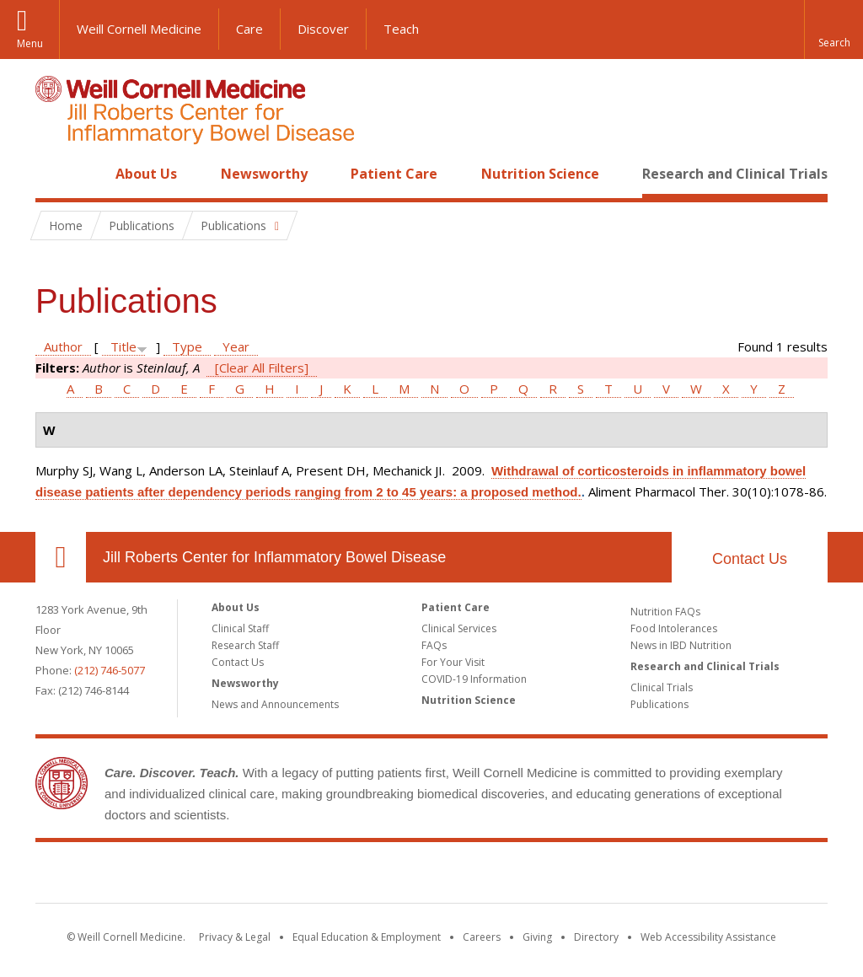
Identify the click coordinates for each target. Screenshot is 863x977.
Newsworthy (264, 173)
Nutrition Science (540, 173)
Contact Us (749, 558)
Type (187, 346)
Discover (323, 28)
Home (54, 174)
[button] (833, 29)
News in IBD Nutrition (681, 645)
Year (235, 346)
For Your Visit (453, 662)
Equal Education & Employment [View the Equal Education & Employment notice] (366, 937)
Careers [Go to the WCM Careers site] (482, 937)
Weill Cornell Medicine (139, 28)
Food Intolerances (673, 628)
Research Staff (245, 645)
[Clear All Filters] (261, 367)
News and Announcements (275, 704)
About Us (146, 173)
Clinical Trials (661, 687)
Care (249, 28)
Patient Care (394, 173)
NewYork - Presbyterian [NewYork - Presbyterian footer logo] (573, 876)
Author (63, 346)
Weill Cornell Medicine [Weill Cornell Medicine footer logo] (308, 876)
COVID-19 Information (474, 679)
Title (123, 346)
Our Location (60, 557)
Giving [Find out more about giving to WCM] (537, 937)
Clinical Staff (240, 628)
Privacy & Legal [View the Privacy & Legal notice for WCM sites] (235, 937)
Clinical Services (458, 628)
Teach (401, 28)
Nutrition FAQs (665, 611)
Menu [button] (30, 43)
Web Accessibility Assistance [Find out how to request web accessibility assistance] (708, 937)
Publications (659, 704)
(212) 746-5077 (109, 670)
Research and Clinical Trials (735, 173)
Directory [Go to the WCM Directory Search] (596, 937)
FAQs (434, 645)
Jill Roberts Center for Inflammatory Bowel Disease (274, 557)
